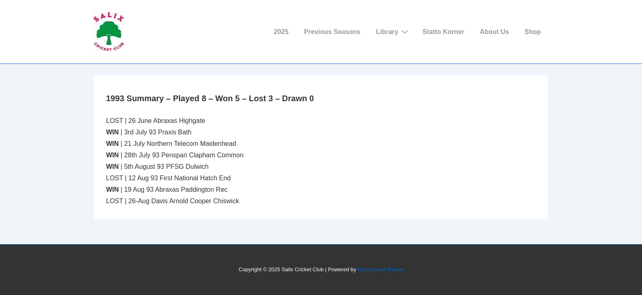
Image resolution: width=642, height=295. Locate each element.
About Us (494, 31)
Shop (532, 31)
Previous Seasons (332, 31)
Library (393, 31)
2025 (281, 31)
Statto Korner (443, 31)
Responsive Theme (380, 269)
